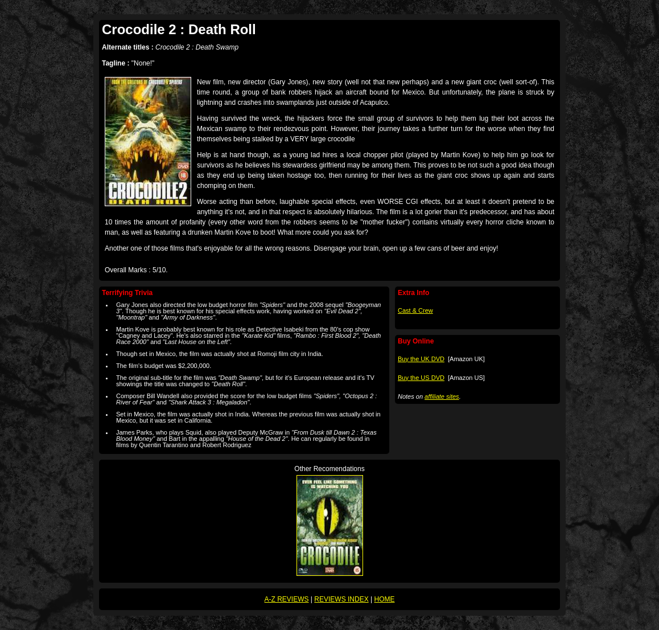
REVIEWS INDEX (341, 599)
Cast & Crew (415, 310)
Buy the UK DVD (421, 358)
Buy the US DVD (421, 377)
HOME (384, 599)
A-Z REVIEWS (287, 599)
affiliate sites (442, 396)
